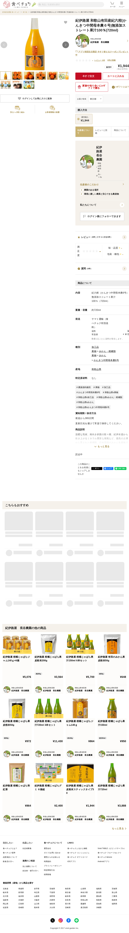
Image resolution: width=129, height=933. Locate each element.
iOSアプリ (71, 861)
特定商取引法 (49, 870)
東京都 (67, 892)
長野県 (52, 896)
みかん (102, 355)
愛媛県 (83, 904)
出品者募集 (26, 848)
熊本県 (36, 907)
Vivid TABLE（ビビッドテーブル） (112, 848)
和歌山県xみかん (86, 402)
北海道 (5, 889)
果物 (94, 351)
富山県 (114, 892)
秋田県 (67, 889)
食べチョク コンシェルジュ (78, 853)
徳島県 (52, 904)
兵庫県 (52, 900)
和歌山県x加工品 (86, 397)
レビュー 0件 (99, 60)
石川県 (5, 896)
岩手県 (36, 889)
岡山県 (5, 904)
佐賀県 (5, 907)
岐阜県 (67, 896)
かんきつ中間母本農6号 (106, 360)
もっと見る (104, 446)
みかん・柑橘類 (107, 351)
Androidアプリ (103, 861)
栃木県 (5, 892)
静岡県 (83, 896)
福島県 (99, 889)
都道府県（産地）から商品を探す (18, 883)
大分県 (52, 907)
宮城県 (52, 889)
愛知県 (99, 896)
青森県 (21, 889)
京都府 (21, 900)
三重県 (114, 896)
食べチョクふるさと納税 (77, 848)
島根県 (114, 900)
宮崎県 (67, 907)
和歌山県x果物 (111, 392)
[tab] (102, 132)
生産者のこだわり (102, 184)
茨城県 (114, 889)
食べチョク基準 (9, 853)
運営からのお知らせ (52, 857)
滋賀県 (5, 900)
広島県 (21, 904)
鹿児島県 (84, 907)
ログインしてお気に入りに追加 (35, 98)
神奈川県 (84, 892)
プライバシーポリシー (53, 866)
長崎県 (21, 907)
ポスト (97, 468)
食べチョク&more (105, 857)
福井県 (21, 896)
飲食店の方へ (8, 861)
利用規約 (47, 861)
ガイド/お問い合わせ (52, 853)
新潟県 (99, 892)
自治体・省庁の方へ (30, 871)
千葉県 (52, 892)
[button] (102, 247)
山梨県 (36, 896)
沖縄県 (99, 907)
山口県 (36, 904)
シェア (109, 468)
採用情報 (47, 874)
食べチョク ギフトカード (77, 857)
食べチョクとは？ (10, 848)
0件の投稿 (111, 60)
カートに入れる (115, 76)
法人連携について (29, 866)
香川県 (67, 904)
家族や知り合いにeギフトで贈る (91, 86)
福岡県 (114, 904)
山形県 (83, 889)
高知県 (99, 904)
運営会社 (47, 848)
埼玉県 (36, 892)
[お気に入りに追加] (65, 22)
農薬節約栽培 (84, 387)
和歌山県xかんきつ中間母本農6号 (93, 407)
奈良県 (67, 900)
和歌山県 (96, 369)
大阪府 (36, 900)
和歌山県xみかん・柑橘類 (110, 397)
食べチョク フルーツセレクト (110, 853)
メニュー (122, 4)
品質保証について (10, 857)
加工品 (95, 347)
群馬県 (21, 892)
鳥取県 (99, 900)
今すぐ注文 (88, 76)
